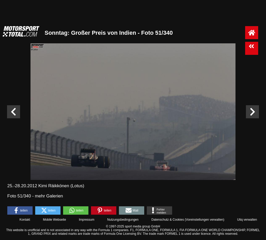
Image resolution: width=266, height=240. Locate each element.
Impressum (86, 219)
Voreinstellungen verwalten (204, 219)
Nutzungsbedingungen (122, 219)
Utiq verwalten (247, 219)
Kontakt (25, 219)
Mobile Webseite (54, 219)
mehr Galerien (49, 196)
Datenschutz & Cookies (167, 219)
